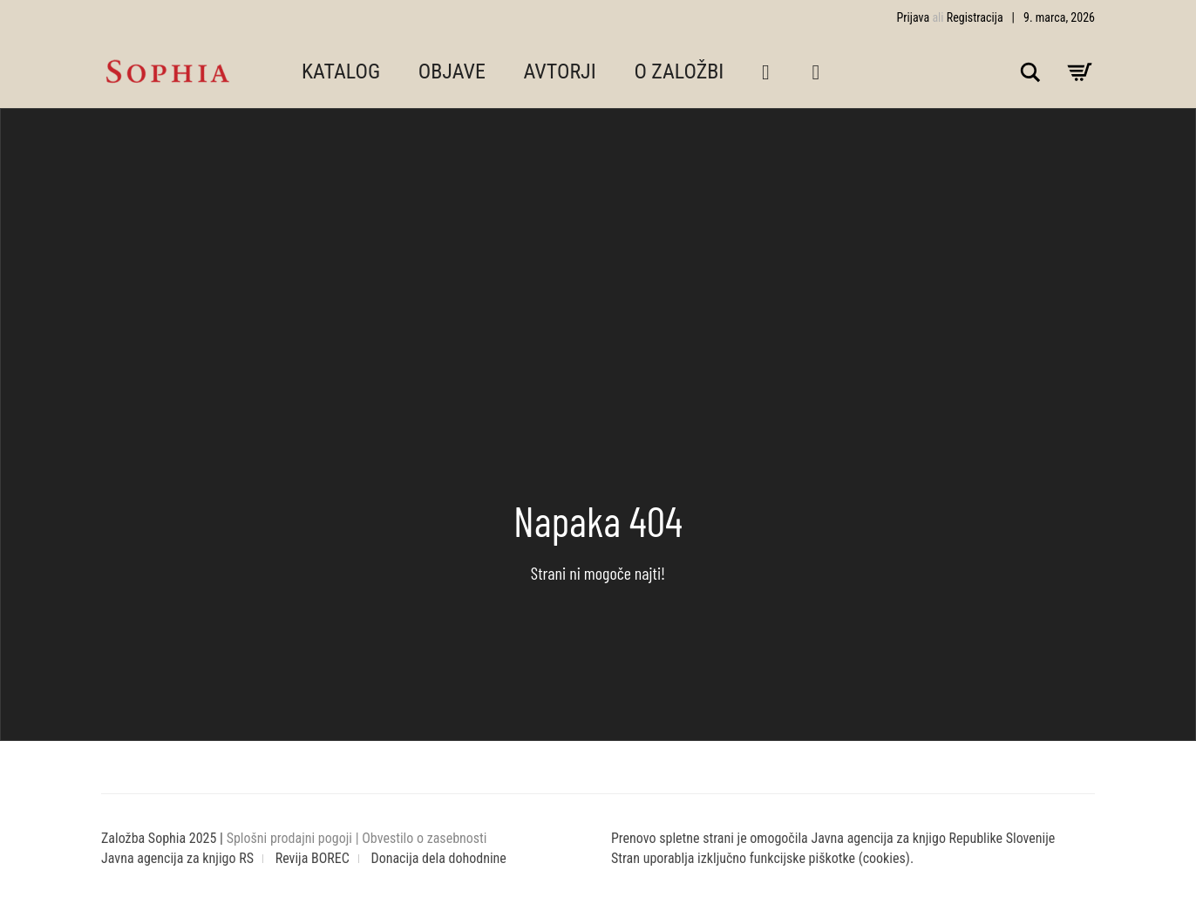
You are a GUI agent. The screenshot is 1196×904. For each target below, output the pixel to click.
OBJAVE (452, 71)
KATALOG (341, 71)
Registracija (975, 17)
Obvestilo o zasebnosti (424, 838)
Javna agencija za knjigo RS (177, 858)
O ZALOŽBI (679, 71)
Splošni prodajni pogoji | (295, 838)
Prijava (913, 17)
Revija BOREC (312, 858)
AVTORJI (560, 71)
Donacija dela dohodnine (438, 858)
